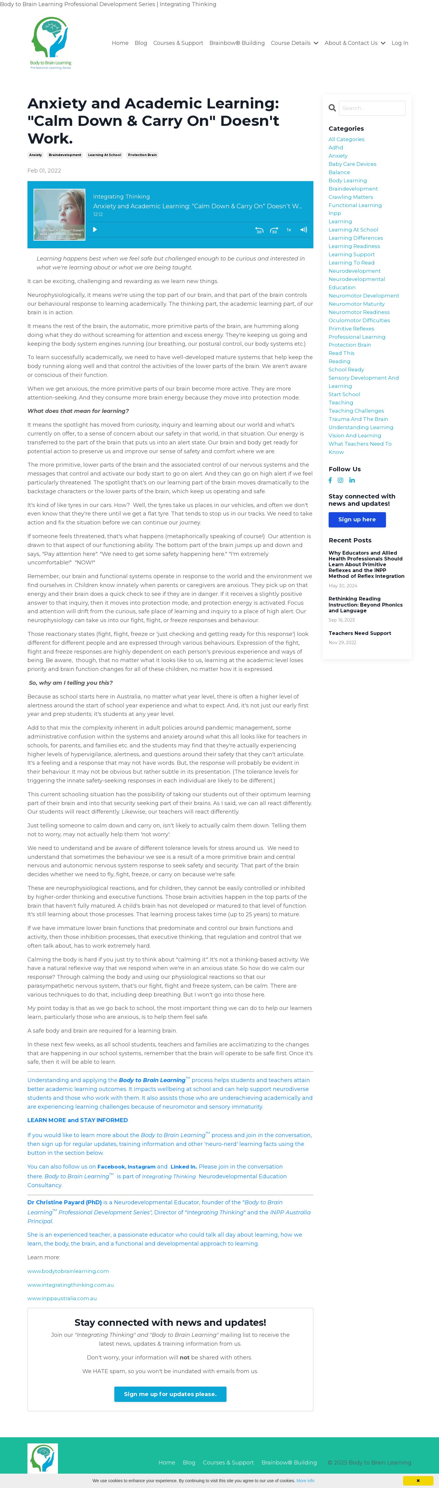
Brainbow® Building (236, 43)
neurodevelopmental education (358, 293)
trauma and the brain (360, 439)
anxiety (35, 155)
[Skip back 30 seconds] (259, 229)
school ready (347, 386)
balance (340, 175)
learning (341, 227)
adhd (336, 148)
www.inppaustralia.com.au (63, 1298)
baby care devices (354, 166)
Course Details (294, 43)
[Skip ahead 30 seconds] (274, 229)
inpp (335, 219)
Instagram (143, 1166)
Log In (400, 43)
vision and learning (356, 456)
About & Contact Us (355, 43)
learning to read (353, 271)
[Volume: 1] (303, 229)
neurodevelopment (355, 280)
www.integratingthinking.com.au (72, 1285)
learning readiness (356, 254)
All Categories (348, 140)
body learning (349, 184)
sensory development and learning (365, 399)
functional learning (356, 210)
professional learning (358, 351)
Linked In (186, 1166)
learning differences (357, 245)
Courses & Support (176, 43)
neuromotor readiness (360, 324)
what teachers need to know (362, 469)
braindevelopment (65, 155)
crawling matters (352, 201)
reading (340, 377)
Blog (139, 43)
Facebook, (112, 1166)
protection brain (142, 155)
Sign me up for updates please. (170, 1394)
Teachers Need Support (360, 655)
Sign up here (357, 541)
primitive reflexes (353, 342)
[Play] (94, 229)
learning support (353, 263)
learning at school (104, 155)
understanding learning (362, 447)
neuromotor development (365, 307)
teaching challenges (358, 430)
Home (118, 43)
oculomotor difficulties (360, 333)
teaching (341, 421)
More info (305, 1480)
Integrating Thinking (171, 1176)
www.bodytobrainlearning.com (69, 1271)
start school (345, 412)
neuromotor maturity (358, 315)
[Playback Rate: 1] (288, 229)
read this (342, 368)
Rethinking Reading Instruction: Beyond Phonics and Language (366, 627)
